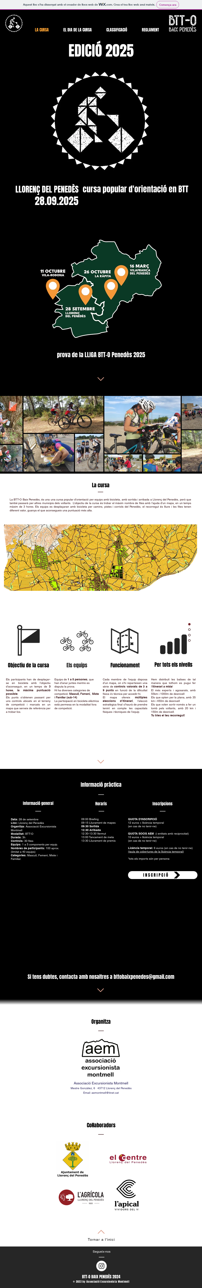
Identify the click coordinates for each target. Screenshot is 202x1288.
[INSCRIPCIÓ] (162, 875)
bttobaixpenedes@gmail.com (144, 977)
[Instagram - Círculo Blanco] (101, 1266)
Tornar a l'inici (101, 1239)
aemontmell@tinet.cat (105, 1092)
